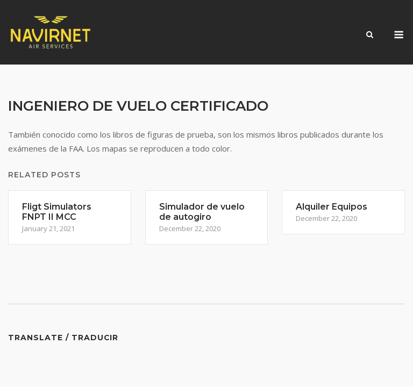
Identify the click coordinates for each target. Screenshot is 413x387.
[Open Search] (369, 35)
